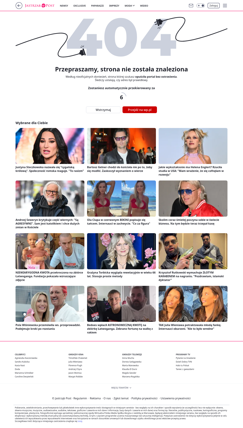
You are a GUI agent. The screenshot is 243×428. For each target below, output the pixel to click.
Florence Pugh (75, 365)
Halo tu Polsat (182, 365)
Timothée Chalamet (78, 358)
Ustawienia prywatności (175, 398)
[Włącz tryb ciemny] (200, 6)
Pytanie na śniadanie (186, 358)
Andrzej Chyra (75, 369)
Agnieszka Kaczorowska (26, 358)
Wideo (144, 5)
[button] (225, 5)
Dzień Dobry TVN (184, 361)
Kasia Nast (20, 365)
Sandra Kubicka (22, 361)
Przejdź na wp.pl (140, 110)
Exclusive (79, 5)
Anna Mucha (128, 358)
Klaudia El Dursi (129, 369)
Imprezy (114, 5)
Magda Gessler (129, 372)
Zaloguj (214, 5)
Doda (17, 369)
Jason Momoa (75, 372)
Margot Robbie (76, 376)
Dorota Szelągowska (131, 361)
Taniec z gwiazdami (185, 369)
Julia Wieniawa (75, 361)
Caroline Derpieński (24, 376)
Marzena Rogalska (131, 376)
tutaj (80, 421)
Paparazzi (97, 5)
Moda (128, 5)
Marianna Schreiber (24, 372)
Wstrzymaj (103, 110)
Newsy (64, 5)
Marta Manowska (130, 365)
